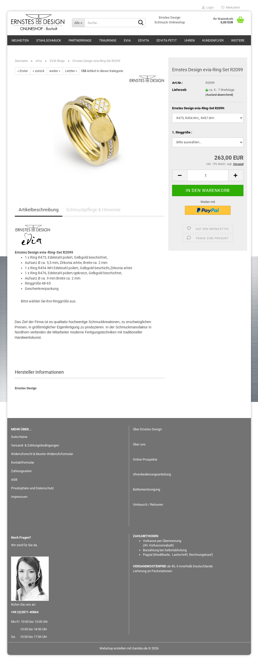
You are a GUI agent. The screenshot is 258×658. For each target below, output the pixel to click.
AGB (14, 482)
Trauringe (107, 40)
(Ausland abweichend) (219, 97)
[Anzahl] (207, 178)
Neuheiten (20, 40)
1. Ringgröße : (182, 135)
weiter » (54, 74)
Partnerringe (80, 40)
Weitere (237, 40)
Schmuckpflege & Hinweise (93, 212)
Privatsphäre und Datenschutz (32, 491)
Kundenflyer (213, 40)
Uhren (189, 40)
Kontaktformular (22, 465)
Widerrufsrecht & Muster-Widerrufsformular (42, 457)
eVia (127, 40)
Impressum (19, 499)
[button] (179, 178)
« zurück (38, 74)
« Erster (22, 74)
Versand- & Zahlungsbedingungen (35, 448)
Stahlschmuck (48, 40)
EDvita (143, 40)
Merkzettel (230, 7)
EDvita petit (167, 40)
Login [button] (208, 7)
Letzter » (71, 74)
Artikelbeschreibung (39, 212)
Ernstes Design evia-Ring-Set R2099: (198, 111)
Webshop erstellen (112, 651)
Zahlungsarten (21, 474)
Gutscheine (19, 440)
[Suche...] (78, 22)
